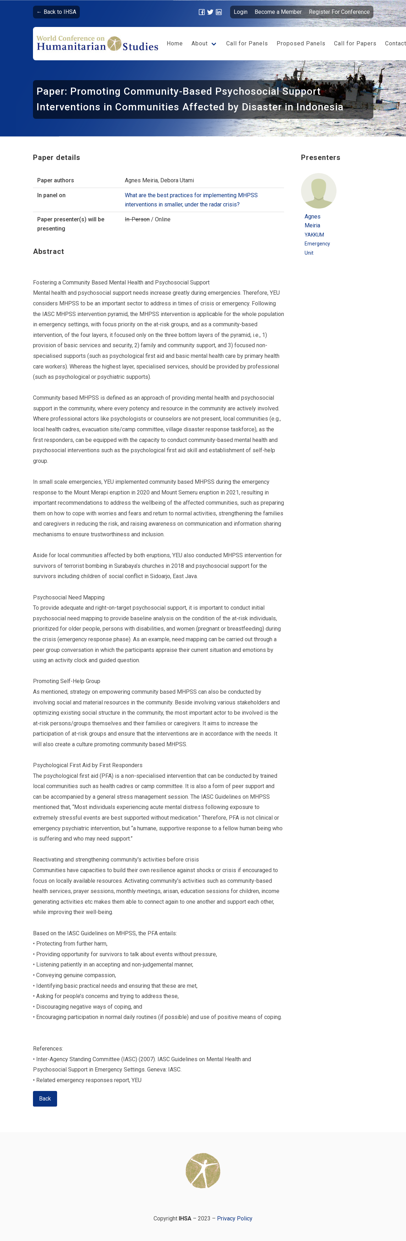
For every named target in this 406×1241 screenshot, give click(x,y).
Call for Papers (355, 43)
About (199, 43)
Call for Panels (247, 43)
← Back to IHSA (56, 12)
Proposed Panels (301, 43)
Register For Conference (339, 12)
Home (175, 43)
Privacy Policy (234, 1218)
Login (241, 12)
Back (45, 1098)
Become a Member (278, 12)
